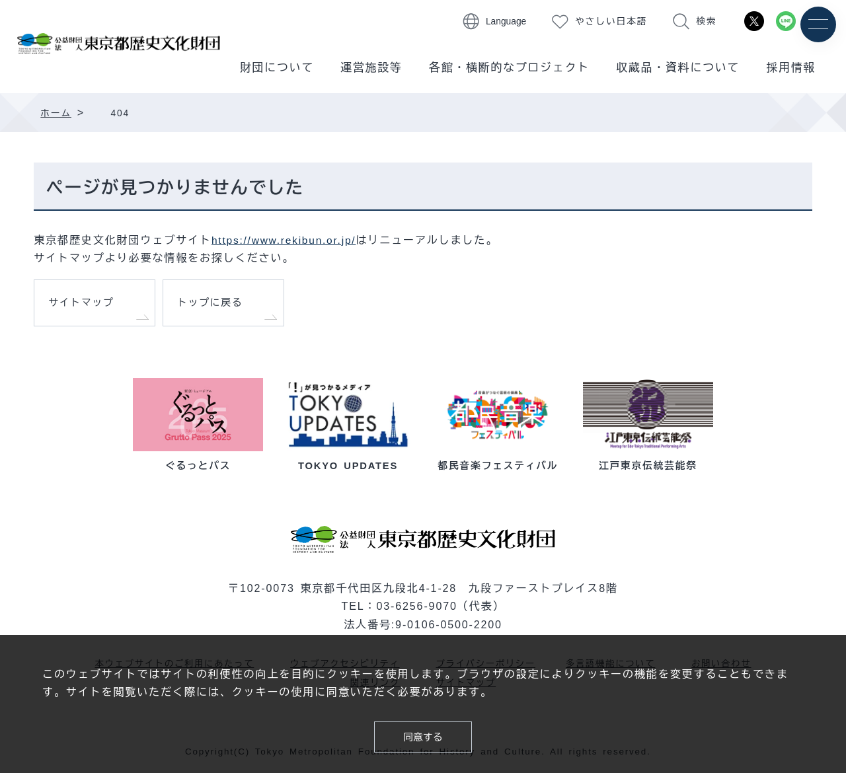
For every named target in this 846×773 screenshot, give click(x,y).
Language (506, 21)
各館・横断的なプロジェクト (509, 67)
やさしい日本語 (611, 21)
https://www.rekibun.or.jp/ (287, 240)
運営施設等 (371, 67)
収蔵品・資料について (678, 67)
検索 (706, 21)
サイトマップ (84, 304)
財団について (277, 67)
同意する (423, 735)
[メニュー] (818, 25)
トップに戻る (212, 304)
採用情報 (791, 67)
